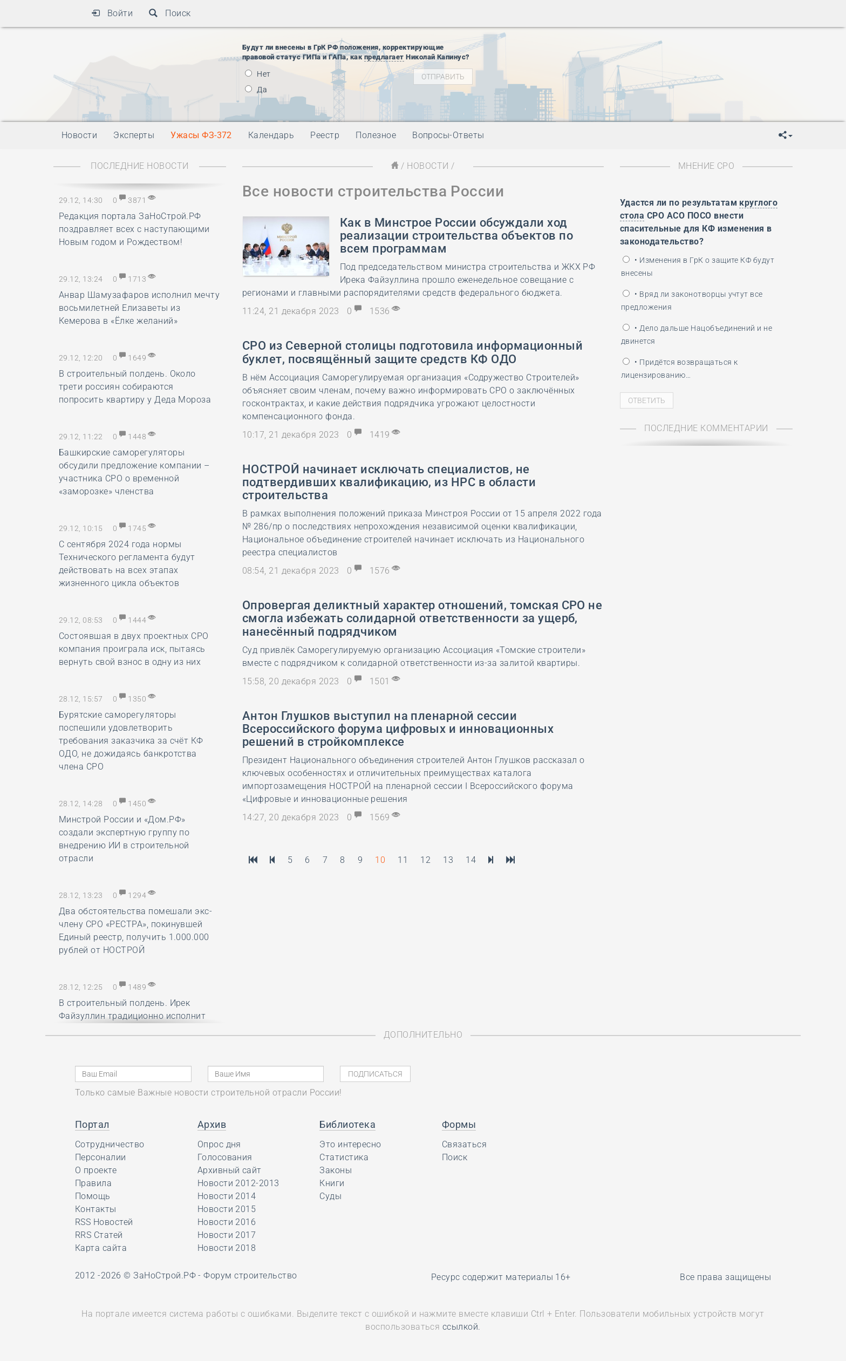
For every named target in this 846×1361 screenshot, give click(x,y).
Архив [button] (211, 1124)
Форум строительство (250, 1275)
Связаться (464, 1144)
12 (425, 860)
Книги (331, 1183)
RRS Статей (99, 1235)
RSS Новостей (104, 1222)
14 (471, 860)
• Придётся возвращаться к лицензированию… (679, 368)
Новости (427, 166)
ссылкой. (461, 1327)
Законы (335, 1170)
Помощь (93, 1196)
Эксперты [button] (133, 135)
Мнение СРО (706, 166)
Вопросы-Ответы (448, 135)
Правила (93, 1183)
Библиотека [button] (347, 1124)
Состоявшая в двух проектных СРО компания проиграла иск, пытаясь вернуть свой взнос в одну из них (134, 649)
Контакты (96, 1209)
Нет (258, 74)
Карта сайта (101, 1248)
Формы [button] (459, 1124)
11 (403, 860)
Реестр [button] (324, 135)
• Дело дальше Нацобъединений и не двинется (696, 334)
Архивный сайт (229, 1170)
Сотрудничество (110, 1144)
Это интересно (350, 1144)
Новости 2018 (226, 1248)
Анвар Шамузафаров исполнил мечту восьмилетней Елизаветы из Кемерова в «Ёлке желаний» (139, 308)
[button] (785, 135)
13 (448, 860)
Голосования (225, 1157)
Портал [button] (92, 1124)
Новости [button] (79, 135)
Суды (330, 1196)
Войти (112, 13)
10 (380, 860)
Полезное (376, 135)
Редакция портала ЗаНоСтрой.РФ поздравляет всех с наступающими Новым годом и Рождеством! (134, 229)
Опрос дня (219, 1144)
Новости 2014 (226, 1196)
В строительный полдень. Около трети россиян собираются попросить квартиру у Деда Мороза (135, 387)
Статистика (344, 1157)
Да (256, 89)
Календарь (271, 135)
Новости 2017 (226, 1235)
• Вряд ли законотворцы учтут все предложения (692, 300)
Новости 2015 (226, 1209)
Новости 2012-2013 (238, 1183)
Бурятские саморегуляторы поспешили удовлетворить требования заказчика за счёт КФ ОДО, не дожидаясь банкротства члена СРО (131, 741)
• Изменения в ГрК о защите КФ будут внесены (697, 266)
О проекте (96, 1170)
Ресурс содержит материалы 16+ (501, 1277)
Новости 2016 (226, 1222)
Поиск (169, 13)
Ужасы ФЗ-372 (201, 135)
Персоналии (100, 1157)
